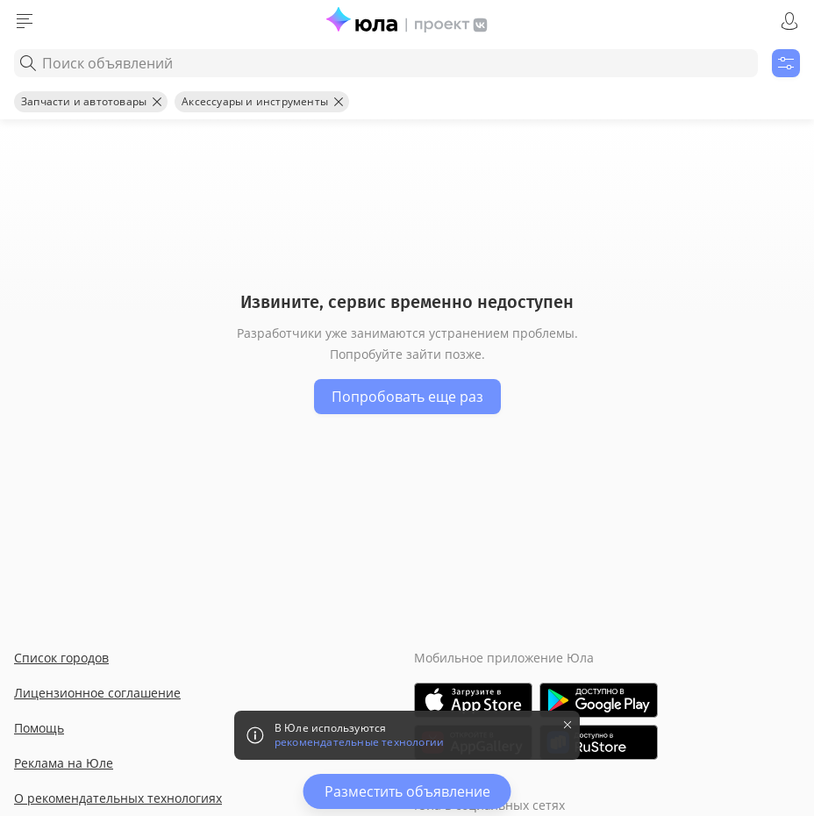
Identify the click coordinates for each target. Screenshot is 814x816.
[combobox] (386, 63)
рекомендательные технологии (359, 742)
